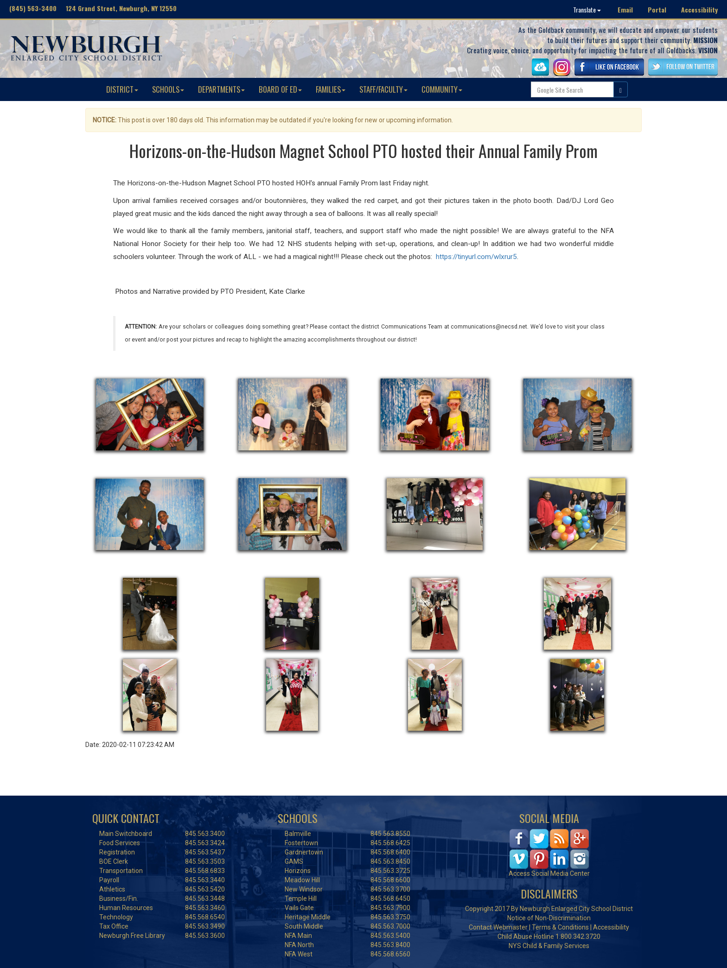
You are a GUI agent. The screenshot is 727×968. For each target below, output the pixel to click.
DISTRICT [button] (122, 89)
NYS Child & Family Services (549, 945)
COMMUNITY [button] (441, 89)
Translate (587, 9)
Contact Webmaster (498, 927)
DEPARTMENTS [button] (221, 89)
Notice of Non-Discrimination (549, 918)
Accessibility (699, 9)
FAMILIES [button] (330, 89)
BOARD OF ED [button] (280, 89)
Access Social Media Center (549, 873)
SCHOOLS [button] (168, 89)
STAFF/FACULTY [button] (383, 89)
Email (625, 9)
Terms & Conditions (560, 927)
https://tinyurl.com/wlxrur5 (476, 257)
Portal (657, 9)
